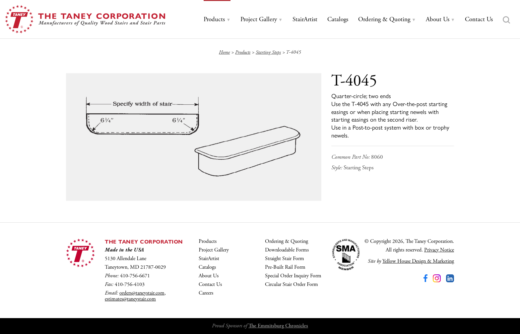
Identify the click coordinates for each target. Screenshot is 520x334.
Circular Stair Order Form (291, 284)
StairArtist (209, 258)
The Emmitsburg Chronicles (278, 325)
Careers (206, 293)
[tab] (217, 20)
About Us (209, 275)
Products (208, 241)
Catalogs (207, 267)
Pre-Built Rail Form (285, 267)
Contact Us (210, 284)
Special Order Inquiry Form (293, 275)
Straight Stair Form (284, 258)
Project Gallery (214, 250)
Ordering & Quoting (286, 241)
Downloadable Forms (287, 250)
